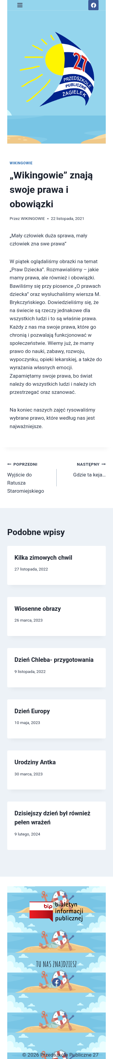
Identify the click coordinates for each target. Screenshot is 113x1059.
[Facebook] (93, 5)
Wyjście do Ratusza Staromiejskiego (29, 477)
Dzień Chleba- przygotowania (53, 659)
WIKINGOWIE (21, 163)
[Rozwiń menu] (20, 5)
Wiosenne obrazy (37, 608)
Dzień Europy (32, 711)
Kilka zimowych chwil (43, 557)
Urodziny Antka (35, 762)
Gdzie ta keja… (84, 469)
